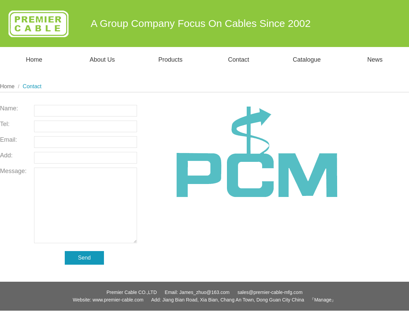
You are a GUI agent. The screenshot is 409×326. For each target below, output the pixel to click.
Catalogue (307, 59)
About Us (102, 59)
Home (34, 59)
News (374, 59)
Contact (238, 59)
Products (170, 59)
